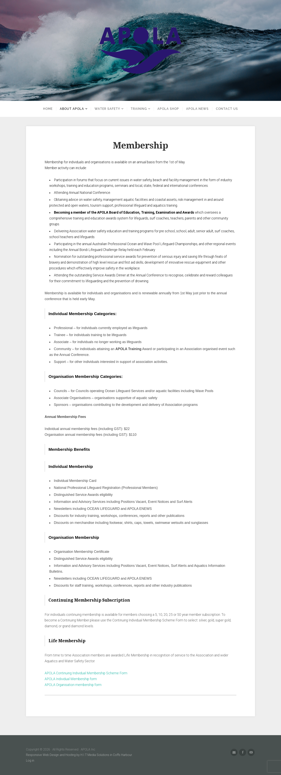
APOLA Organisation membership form (73, 685)
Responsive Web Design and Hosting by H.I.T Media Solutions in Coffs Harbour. (79, 755)
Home (48, 109)
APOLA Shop (168, 109)
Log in (30, 760)
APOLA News (197, 109)
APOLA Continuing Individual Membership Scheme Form (86, 673)
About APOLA (72, 109)
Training (139, 109)
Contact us (227, 109)
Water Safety (107, 109)
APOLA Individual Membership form (71, 679)
